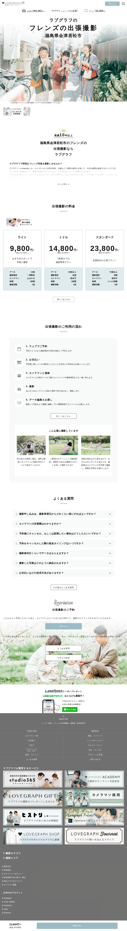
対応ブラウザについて (13, 881)
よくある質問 (63, 648)
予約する (112, 4)
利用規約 (7, 870)
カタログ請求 (63, 658)
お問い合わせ (95, 759)
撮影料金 (95, 731)
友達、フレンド (31, 755)
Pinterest (7, 913)
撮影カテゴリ (13, 853)
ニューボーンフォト (95, 740)
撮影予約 (77, 926)
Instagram (8, 898)
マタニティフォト (95, 745)
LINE (6, 909)
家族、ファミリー (95, 736)
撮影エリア (12, 858)
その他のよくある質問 (63, 587)
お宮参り (31, 740)
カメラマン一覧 (31, 736)
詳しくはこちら (63, 299)
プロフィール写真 (95, 755)
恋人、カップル (95, 750)
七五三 (31, 745)
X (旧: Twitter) (9, 902)
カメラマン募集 (10, 885)
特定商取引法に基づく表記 (15, 877)
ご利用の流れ (31, 731)
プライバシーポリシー (13, 874)
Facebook (8, 905)
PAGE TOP (63, 717)
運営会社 (7, 866)
